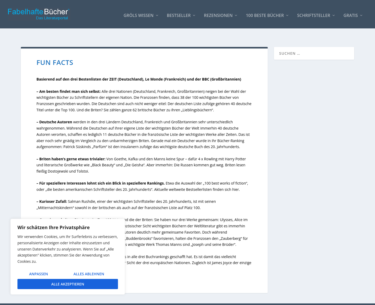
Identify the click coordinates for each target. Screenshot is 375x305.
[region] (67, 257)
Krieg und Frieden (81, 215)
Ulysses (226, 209)
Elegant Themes (60, 299)
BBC (205, 68)
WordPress (114, 299)
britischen (107, 197)
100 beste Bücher (265, 13)
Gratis (350, 13)
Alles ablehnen (88, 273)
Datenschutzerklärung (335, 298)
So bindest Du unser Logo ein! (266, 298)
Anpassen (38, 273)
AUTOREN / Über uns (220, 298)
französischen (156, 197)
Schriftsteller (313, 13)
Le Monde (154, 68)
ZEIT (113, 68)
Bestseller (179, 13)
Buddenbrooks (138, 227)
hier (235, 178)
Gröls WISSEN (138, 13)
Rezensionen (218, 13)
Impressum (304, 298)
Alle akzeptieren (67, 284)
